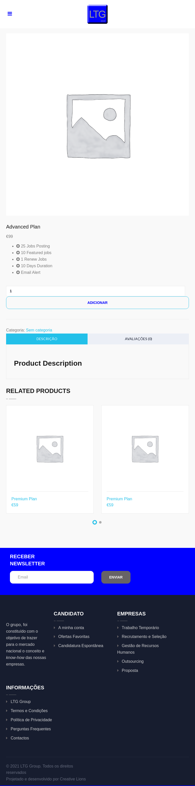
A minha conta (71, 628)
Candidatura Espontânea (80, 646)
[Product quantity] (12, 291)
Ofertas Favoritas (74, 636)
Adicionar (97, 303)
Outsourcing (133, 661)
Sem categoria (39, 330)
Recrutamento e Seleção (144, 636)
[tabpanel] (50, 463)
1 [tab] (94, 522)
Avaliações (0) (138, 339)
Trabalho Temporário (140, 628)
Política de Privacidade (31, 720)
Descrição (47, 339)
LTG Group (21, 701)
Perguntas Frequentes (31, 729)
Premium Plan (24, 499)
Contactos (20, 738)
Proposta (130, 670)
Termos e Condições (29, 711)
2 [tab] (100, 522)
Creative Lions (73, 779)
